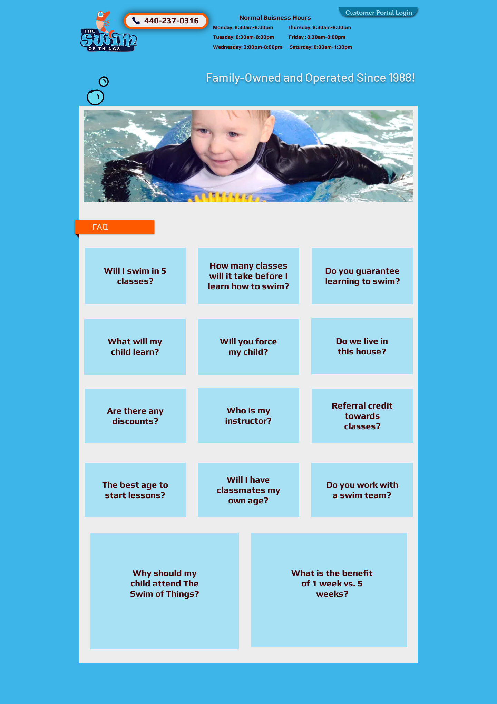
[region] (135, 277)
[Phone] (136, 21)
